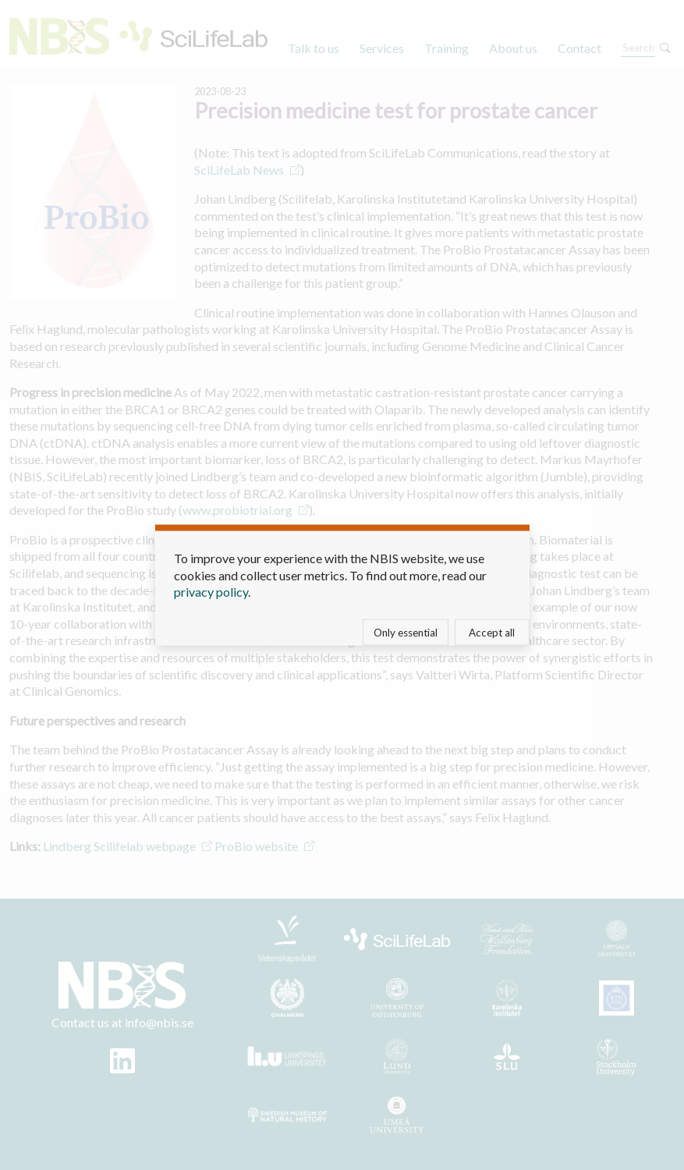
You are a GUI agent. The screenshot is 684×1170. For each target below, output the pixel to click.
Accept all (492, 632)
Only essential (406, 632)
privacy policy (211, 591)
